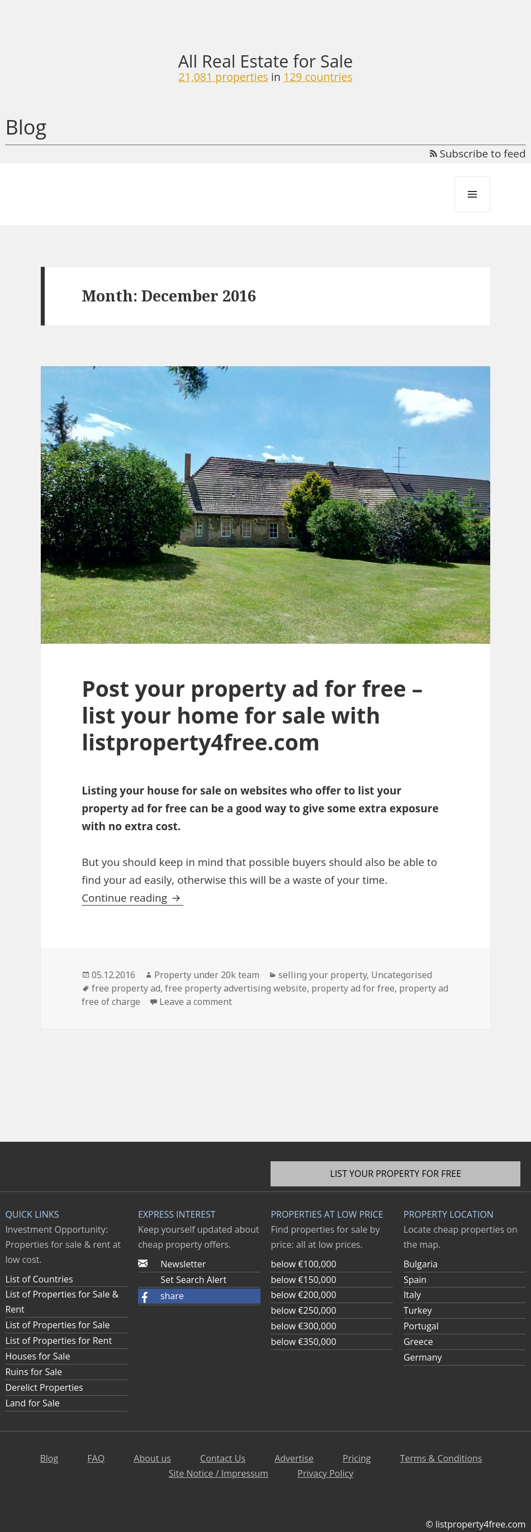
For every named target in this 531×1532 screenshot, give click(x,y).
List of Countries (39, 1279)
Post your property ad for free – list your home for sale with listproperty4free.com (252, 715)
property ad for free (353, 988)
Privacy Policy (325, 1473)
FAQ (96, 1458)
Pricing (357, 1458)
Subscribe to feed (478, 153)
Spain (415, 1280)
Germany (423, 1357)
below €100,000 (303, 1264)
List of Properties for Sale (57, 1325)
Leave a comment (195, 1001)
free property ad (126, 988)
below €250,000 (303, 1310)
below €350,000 (303, 1341)
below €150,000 (303, 1280)
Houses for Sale (37, 1356)
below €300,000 (303, 1326)
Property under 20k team (206, 975)
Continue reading (132, 898)
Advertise (294, 1458)
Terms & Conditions (441, 1458)
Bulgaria (421, 1264)
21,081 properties (223, 76)
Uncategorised (401, 975)
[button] (199, 1296)
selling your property (322, 975)
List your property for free (396, 1173)
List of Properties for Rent (58, 1340)
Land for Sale (32, 1403)
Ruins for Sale (33, 1372)
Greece (418, 1341)
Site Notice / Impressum (218, 1473)
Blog (25, 127)
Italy (412, 1295)
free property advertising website (236, 988)
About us (152, 1458)
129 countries (318, 76)
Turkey (418, 1310)
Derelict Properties (44, 1387)
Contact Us (222, 1458)
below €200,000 (303, 1295)
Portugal (421, 1326)
